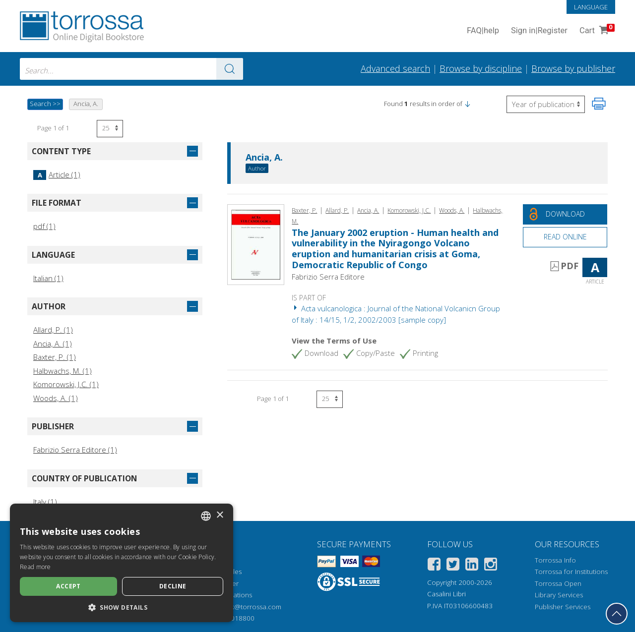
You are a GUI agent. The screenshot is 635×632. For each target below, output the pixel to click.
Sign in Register (539, 31)
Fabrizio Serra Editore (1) (75, 450)
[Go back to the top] (617, 614)
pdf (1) (44, 226)
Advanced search (395, 68)
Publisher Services (562, 606)
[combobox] (131, 69)
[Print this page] (599, 104)
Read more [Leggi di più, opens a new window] (35, 567)
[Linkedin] (471, 566)
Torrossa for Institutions (571, 571)
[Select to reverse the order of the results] (546, 104)
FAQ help (483, 31)
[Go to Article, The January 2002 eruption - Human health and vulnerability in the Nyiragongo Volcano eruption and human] (255, 243)
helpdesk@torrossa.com (243, 606)
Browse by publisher (573, 68)
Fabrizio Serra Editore (328, 277)
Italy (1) (45, 502)
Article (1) (56, 174)
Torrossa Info (555, 560)
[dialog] (121, 563)
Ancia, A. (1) (52, 343)
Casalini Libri (446, 593)
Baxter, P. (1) (54, 357)
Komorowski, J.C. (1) (66, 384)
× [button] (219, 515)
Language (591, 6)
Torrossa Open (558, 583)
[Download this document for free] (565, 214)
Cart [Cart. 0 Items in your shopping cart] (596, 31)
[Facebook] (434, 566)
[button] (467, 103)
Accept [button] (68, 586)
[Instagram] (490, 566)
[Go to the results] (229, 69)
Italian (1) (48, 278)
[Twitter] (452, 566)
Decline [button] (173, 586)
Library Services (559, 594)
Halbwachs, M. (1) (62, 371)
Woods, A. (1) (55, 398)
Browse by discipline (481, 68)
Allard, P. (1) (53, 330)
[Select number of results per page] (110, 128)
